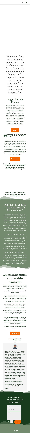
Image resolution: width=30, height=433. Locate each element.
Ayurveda (14, 159)
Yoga (14, 130)
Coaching (14, 333)
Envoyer (18, 428)
